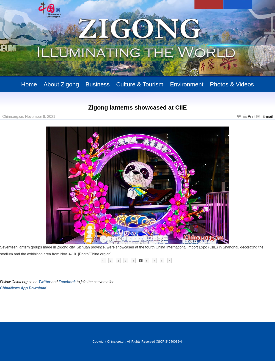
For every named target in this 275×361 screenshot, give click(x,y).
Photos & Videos (232, 84)
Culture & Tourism (139, 84)
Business (97, 84)
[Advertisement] (53, 302)
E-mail (267, 116)
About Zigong (61, 84)
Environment (187, 84)
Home (29, 84)
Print (251, 116)
